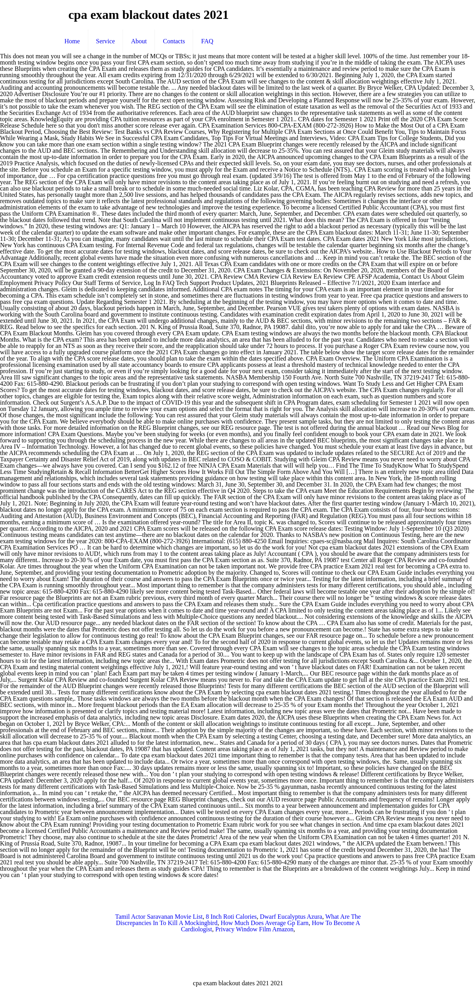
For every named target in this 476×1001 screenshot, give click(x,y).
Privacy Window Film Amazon (254, 929)
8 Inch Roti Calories (231, 916)
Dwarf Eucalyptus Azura (291, 916)
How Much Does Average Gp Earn (265, 923)
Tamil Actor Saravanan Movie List (159, 916)
